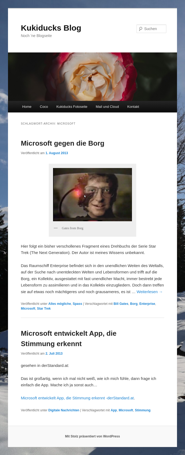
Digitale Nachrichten (63, 410)
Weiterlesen (150, 291)
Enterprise (147, 304)
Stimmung (143, 410)
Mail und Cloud (107, 107)
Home (26, 107)
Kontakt (133, 107)
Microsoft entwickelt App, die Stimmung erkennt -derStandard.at (77, 398)
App (114, 410)
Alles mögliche (59, 304)
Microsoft (28, 308)
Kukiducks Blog (51, 27)
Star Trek (44, 308)
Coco (44, 107)
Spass (77, 304)
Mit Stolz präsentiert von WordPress (92, 436)
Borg (134, 304)
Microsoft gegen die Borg (62, 143)
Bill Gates (121, 304)
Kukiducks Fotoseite (71, 107)
